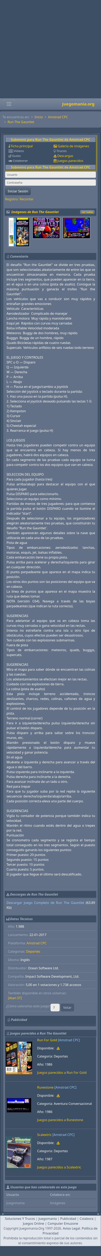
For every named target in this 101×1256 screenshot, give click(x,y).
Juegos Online (33, 1223)
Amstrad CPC (58, 117)
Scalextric (44, 1134)
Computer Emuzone (63, 1223)
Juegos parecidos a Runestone (60, 1120)
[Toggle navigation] (9, 104)
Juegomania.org (78, 104)
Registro (11, 199)
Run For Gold (47, 1040)
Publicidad (68, 1218)
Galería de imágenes (73, 146)
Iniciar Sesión (18, 191)
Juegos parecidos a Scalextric (59, 1167)
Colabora (86, 1218)
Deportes (33, 951)
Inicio (39, 117)
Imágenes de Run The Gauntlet (35, 212)
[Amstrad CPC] (69, 1040)
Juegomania (47, 1218)
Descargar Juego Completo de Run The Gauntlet (45, 902)
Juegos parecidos (70, 160)
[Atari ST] (15, 998)
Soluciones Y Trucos (20, 1218)
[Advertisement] (49, 49)
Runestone (45, 1087)
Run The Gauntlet (21, 122)
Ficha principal (22, 146)
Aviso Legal (71, 1228)
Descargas (65, 156)
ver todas (87, 212)
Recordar (27, 199)
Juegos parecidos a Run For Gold (62, 1072)
